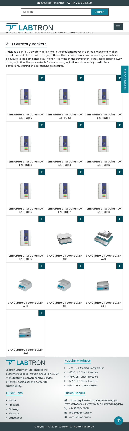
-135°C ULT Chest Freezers (81, 376)
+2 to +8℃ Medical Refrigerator (84, 368)
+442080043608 (79, 408)
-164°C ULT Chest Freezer (80, 385)
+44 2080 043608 (79, 3)
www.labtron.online (80, 417)
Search (99, 12)
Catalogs (12, 409)
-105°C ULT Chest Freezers (81, 372)
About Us (12, 413)
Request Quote (124, 79)
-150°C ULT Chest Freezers (81, 381)
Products (12, 404)
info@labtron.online (50, 3)
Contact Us (14, 418)
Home (11, 400)
